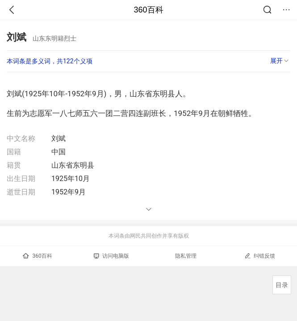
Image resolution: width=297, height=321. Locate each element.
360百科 (148, 9)
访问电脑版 (111, 256)
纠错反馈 (259, 255)
